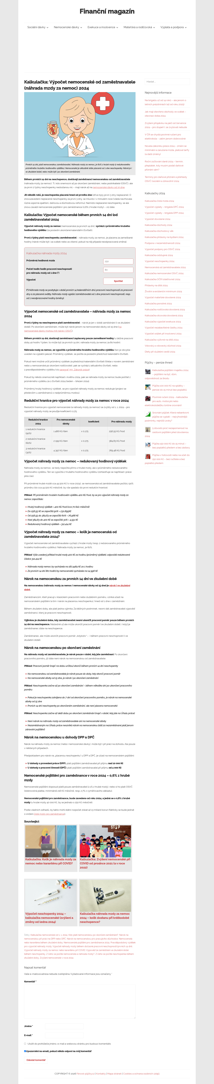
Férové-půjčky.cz (85, 1073)
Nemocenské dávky (68, 27)
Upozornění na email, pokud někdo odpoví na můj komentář (58, 1051)
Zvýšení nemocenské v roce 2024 (56, 958)
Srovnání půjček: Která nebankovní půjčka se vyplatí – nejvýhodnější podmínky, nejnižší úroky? (167, 416)
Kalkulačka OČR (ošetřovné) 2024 (162, 279)
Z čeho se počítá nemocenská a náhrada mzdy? (70, 954)
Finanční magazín (107, 11)
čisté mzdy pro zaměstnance (49, 814)
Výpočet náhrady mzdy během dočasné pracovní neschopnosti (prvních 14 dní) (92, 946)
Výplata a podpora (173, 27)
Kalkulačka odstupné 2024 (159, 255)
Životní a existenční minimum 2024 (163, 291)
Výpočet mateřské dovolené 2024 (163, 297)
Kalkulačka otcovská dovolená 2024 (164, 315)
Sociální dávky (37, 27)
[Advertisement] (107, 52)
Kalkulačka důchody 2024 (158, 225)
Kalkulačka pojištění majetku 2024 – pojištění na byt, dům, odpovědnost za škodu (166, 374)
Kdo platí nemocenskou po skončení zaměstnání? (93, 935)
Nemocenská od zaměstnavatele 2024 (165, 267)
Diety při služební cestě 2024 (160, 351)
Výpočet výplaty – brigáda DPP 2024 (164, 213)
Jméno (28, 1026)
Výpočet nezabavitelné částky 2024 (163, 327)
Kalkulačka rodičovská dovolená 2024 (165, 309)
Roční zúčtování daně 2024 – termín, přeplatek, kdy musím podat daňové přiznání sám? (164, 165)
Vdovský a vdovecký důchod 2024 (163, 345)
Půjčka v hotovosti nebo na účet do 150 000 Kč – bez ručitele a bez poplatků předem (167, 459)
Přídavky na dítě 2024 (156, 285)
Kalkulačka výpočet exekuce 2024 (163, 321)
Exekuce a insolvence (103, 27)
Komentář (30, 981)
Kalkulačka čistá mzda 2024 (159, 201)
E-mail (28, 1035)
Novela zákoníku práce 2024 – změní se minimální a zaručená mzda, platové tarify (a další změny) (167, 150)
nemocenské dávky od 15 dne (109, 187)
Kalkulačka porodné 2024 (158, 303)
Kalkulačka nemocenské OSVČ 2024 (164, 273)
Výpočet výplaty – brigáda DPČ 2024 (164, 207)
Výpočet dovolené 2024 (157, 219)
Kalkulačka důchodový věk (159, 231)
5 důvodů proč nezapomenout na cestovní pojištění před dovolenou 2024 (167, 432)
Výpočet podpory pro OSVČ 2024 (162, 249)
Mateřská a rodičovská (139, 27)
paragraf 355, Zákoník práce (74, 369)
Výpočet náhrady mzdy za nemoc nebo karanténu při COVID (54, 950)
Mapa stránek (114, 1073)
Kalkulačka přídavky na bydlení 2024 (164, 237)
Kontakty (101, 1073)
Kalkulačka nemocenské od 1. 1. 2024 (49, 935)
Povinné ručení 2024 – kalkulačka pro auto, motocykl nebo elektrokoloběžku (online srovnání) (166, 401)
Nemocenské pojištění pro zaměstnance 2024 (86, 942)
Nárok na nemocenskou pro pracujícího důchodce (92, 938)
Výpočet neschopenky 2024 (159, 261)
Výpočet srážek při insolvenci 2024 (163, 333)
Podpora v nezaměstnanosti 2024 (162, 243)
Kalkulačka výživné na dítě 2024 (162, 339)
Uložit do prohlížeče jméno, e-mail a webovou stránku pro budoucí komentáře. (69, 1043)
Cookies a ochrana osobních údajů (141, 1073)
